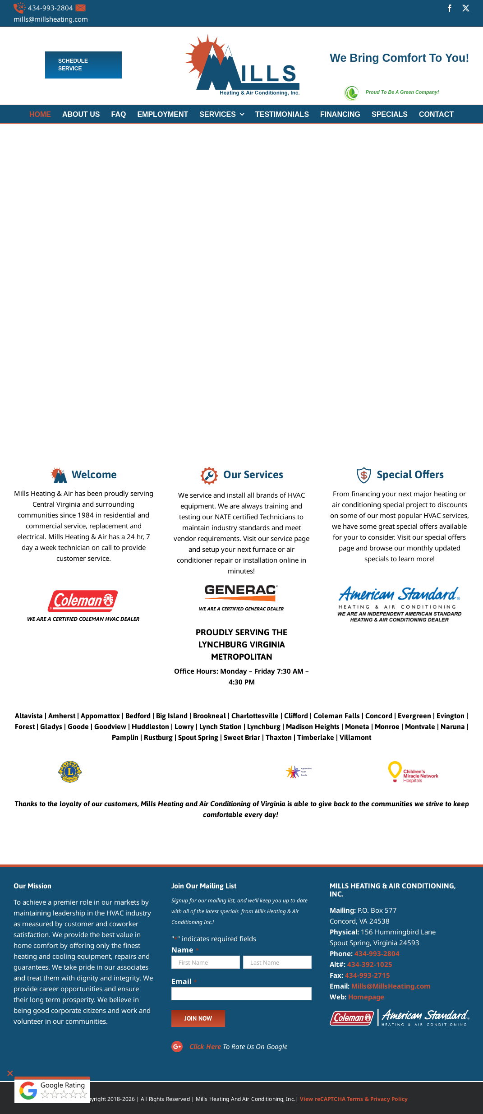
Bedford (138, 716)
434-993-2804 (50, 7)
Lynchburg (264, 726)
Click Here (205, 1046)
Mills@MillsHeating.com (391, 985)
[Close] (10, 1073)
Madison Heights (313, 726)
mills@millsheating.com (51, 18)
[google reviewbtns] (52, 1079)
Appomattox (100, 716)
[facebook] (449, 8)
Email (183, 981)
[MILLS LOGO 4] (241, 37)
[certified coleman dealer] (83, 588)
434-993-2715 (367, 975)
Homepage (366, 996)
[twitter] (465, 8)
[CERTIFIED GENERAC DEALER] (241, 588)
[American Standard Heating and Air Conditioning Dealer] (399, 588)
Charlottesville (255, 716)
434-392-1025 (369, 964)
